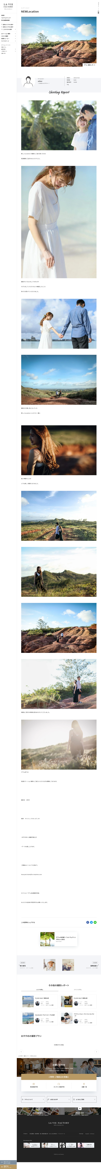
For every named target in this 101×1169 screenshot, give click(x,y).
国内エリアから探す (7, 24)
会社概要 (31, 1156)
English (88, 1156)
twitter (90, 925)
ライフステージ (8, 41)
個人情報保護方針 (42, 1156)
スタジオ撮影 (8, 36)
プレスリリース (58, 1156)
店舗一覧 (3, 53)
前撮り (3, 15)
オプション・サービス (5, 45)
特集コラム (3, 47)
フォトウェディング (5, 18)
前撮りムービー (8, 38)
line (95, 925)
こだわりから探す (8, 29)
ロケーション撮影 (8, 33)
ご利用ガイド (8, 51)
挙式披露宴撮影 (5, 20)
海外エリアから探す (7, 27)
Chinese (92, 1156)
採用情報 (36, 1156)
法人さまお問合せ (51, 1156)
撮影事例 (8, 49)
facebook (86, 925)
